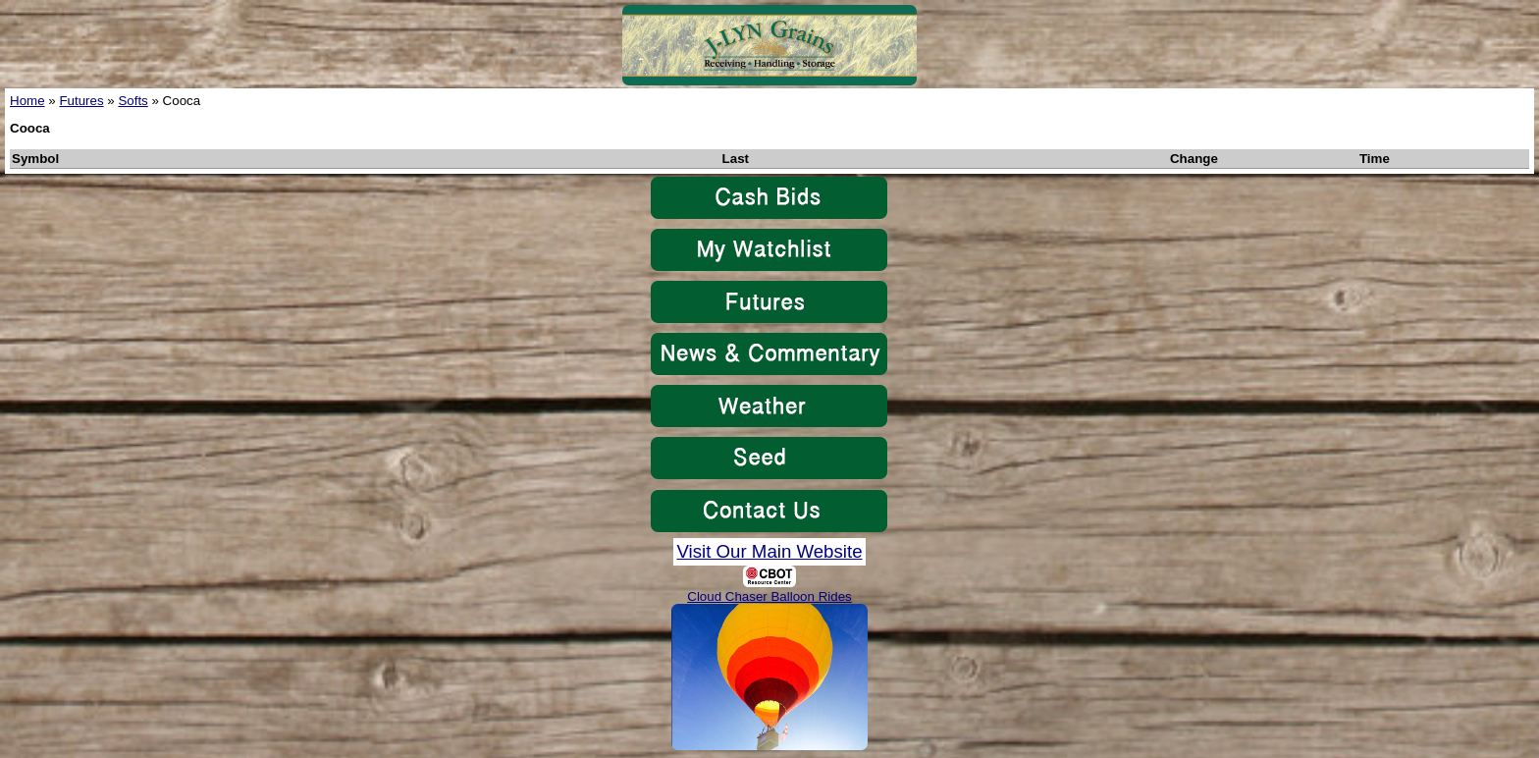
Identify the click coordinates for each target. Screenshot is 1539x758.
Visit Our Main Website (769, 551)
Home (27, 100)
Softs (132, 100)
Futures (81, 100)
